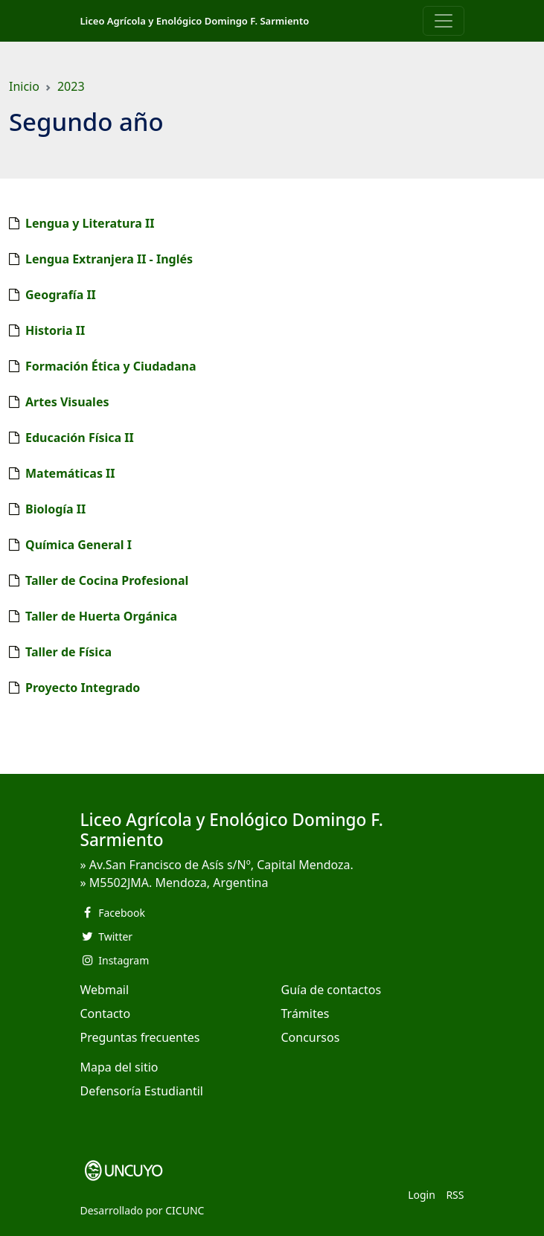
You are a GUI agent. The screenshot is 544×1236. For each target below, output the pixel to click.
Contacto (105, 1013)
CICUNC (184, 1210)
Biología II (55, 509)
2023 (71, 86)
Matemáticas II (70, 473)
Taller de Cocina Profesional (106, 580)
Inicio (24, 86)
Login (421, 1195)
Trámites (305, 1013)
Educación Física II (79, 437)
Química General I (78, 545)
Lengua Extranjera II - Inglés (109, 259)
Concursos (310, 1037)
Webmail (104, 990)
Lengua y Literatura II (89, 223)
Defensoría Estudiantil (141, 1091)
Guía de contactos (331, 990)
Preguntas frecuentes (140, 1037)
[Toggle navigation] (443, 21)
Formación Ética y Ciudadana (110, 366)
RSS (455, 1195)
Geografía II (60, 294)
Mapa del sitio (119, 1067)
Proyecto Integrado (82, 687)
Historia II (55, 330)
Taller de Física (68, 652)
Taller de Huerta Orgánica (101, 616)
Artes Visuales (67, 402)
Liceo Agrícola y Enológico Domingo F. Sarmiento (195, 21)
